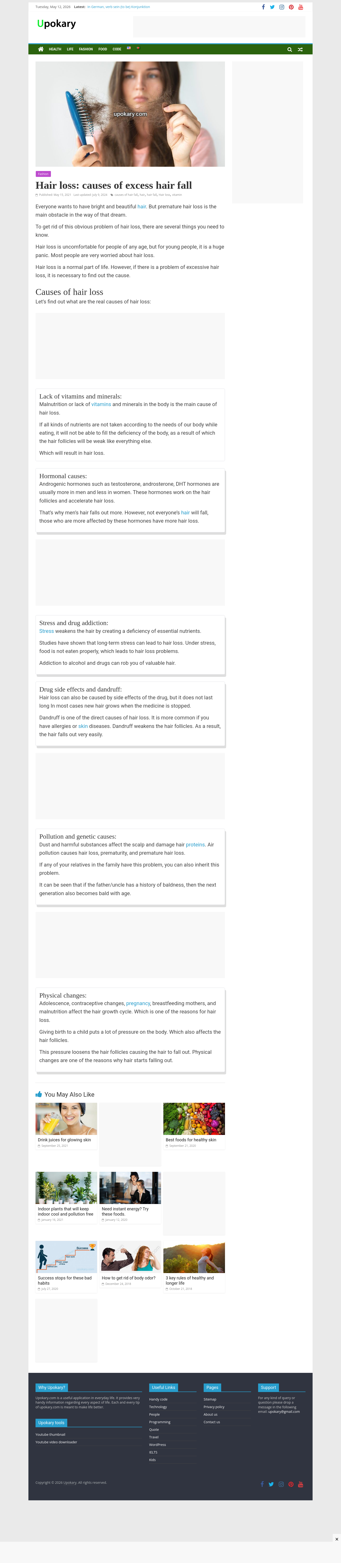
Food (103, 49)
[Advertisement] (219, 26)
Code (117, 49)
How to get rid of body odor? (128, 1277)
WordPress (157, 1444)
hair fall (152, 195)
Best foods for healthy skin (191, 1139)
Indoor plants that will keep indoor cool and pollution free (65, 1211)
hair (142, 195)
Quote (154, 1429)
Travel (154, 1437)
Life (70, 49)
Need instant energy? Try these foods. (125, 1211)
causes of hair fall (126, 195)
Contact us (212, 1422)
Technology (158, 1407)
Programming (159, 1422)
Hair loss (164, 195)
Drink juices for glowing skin (64, 1139)
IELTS (153, 1452)
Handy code (158, 1399)
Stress (46, 631)
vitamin (177, 195)
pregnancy (138, 1003)
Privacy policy (214, 1407)
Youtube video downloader (56, 1442)
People (154, 1414)
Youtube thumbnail (50, 1434)
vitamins (101, 404)
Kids (152, 1460)
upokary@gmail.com (284, 1411)
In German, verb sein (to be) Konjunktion (118, 6)
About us (210, 1414)
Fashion (86, 49)
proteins (195, 845)
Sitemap (210, 1399)
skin (83, 726)
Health (55, 49)
